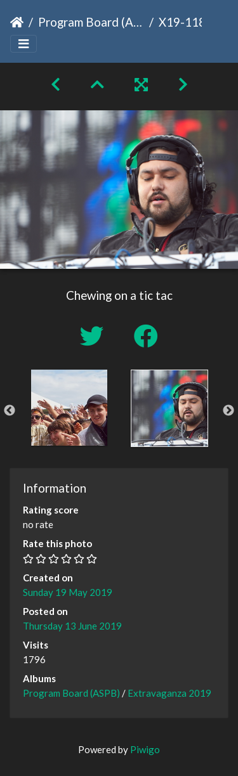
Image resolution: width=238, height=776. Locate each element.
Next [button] (228, 410)
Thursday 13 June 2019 (72, 625)
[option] (69, 408)
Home (16, 22)
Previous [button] (9, 410)
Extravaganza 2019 (169, 693)
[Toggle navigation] (23, 44)
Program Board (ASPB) (91, 22)
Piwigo (145, 749)
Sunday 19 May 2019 (67, 592)
